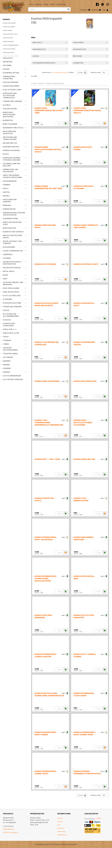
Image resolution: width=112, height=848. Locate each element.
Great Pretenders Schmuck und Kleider (12, 176)
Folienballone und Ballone (11, 165)
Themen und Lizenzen (12, 101)
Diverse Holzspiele (11, 150)
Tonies (6, 344)
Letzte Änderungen (12, 376)
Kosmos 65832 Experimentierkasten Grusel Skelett (87, 110)
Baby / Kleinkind (10, 124)
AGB (58, 825)
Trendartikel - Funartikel (9, 77)
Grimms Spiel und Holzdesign (10, 170)
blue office (51, 844)
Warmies (6, 361)
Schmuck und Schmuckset (9, 325)
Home (31, 4)
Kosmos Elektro (8, 37)
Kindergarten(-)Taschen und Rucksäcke (14, 214)
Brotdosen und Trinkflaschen (10, 138)
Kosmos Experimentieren (10, 45)
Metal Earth (8, 271)
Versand (59, 821)
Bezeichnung (61, 72)
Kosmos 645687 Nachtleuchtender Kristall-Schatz (48, 149)
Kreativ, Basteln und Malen (12, 236)
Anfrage (46, 4)
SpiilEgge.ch (42, 844)
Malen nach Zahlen (11, 267)
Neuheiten (7, 62)
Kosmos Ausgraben (9, 26)
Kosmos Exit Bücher (9, 48)
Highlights (8, 58)
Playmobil (7, 299)
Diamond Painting (11, 147)
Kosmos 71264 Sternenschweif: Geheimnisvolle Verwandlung (49, 422)
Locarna (7, 258)
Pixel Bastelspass (11, 292)
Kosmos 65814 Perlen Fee (85, 381)
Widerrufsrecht (62, 835)
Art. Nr (54, 72)
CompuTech (73, 844)
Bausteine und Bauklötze (9, 132)
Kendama (7, 205)
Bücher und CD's (10, 143)
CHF (67, 72)
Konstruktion (9, 228)
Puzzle (6, 310)
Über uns (60, 818)
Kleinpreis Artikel (11, 73)
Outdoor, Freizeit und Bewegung (13, 283)
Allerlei (6, 105)
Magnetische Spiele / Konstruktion (12, 263)
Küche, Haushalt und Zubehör (12, 242)
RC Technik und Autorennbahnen (11, 315)
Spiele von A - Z (9, 329)
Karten (6, 192)
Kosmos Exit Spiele (8, 52)
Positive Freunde (10, 82)
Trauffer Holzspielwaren (10, 349)
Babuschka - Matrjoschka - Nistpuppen (9, 114)
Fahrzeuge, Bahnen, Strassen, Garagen (11, 159)
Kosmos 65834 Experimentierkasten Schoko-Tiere (49, 110)
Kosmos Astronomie (9, 23)
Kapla (5, 188)
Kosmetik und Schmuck (13, 232)
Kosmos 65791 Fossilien (45, 264)
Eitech (6, 154)
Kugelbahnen (9, 247)
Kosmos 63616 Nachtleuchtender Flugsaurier (83, 422)
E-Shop (34, 83)
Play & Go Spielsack (12, 295)
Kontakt (52, 4)
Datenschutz (61, 831)
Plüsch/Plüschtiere (12, 303)
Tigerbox (7, 340)
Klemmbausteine (10, 218)
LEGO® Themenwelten (13, 251)
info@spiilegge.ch (8, 829)
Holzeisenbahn (9, 181)
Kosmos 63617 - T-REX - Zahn (47, 459)
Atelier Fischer (10, 109)
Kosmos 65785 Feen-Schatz (86, 264)
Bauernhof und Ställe (13, 128)
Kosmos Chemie (7, 30)
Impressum (60, 828)
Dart (5, 279)
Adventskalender (11, 86)
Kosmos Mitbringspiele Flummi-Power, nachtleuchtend (45, 578)
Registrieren (38, 4)
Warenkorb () (61, 4)
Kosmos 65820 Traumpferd (47, 381)
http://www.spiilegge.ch (10, 832)
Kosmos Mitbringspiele (54, 83)
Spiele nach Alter (11, 333)
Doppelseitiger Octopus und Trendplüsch (10, 95)
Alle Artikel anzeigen (13, 379)
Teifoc (6, 337)
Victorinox (8, 357)
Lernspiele (8, 254)
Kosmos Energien (8, 41)
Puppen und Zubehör (12, 307)
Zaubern (7, 368)
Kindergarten (9, 209)
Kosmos (6, 19)
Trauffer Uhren (10, 353)
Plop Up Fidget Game (12, 90)
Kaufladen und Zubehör (10, 201)
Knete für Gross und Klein (12, 223)
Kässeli (6, 196)
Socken (6, 69)
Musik (5, 275)
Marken (6, 372)
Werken (6, 365)
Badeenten (8, 120)
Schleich (7, 320)
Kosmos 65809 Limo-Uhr (84, 459)
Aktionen (7, 65)
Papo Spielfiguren (11, 288)
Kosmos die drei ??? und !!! (10, 34)
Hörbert (7, 185)
